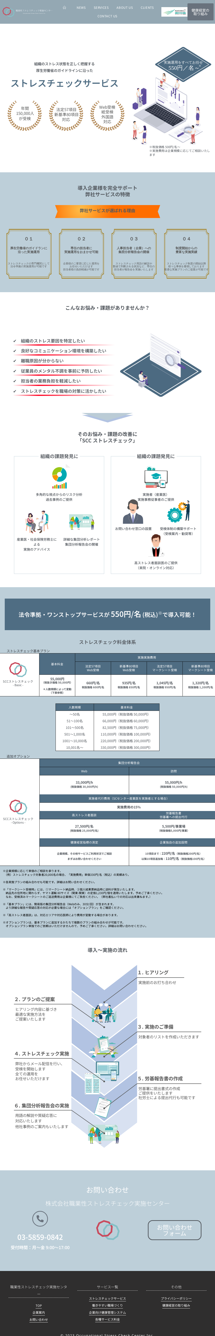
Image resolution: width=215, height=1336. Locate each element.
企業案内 (39, 1312)
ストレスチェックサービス (107, 1298)
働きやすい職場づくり (107, 1305)
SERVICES (101, 7)
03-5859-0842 (40, 1237)
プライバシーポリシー (176, 1298)
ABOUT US (125, 7)
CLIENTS (147, 7)
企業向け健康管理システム (107, 1312)
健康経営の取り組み (176, 1305)
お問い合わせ (38, 1319)
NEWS (81, 7)
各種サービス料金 (107, 1319)
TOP (39, 1305)
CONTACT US (107, 16)
